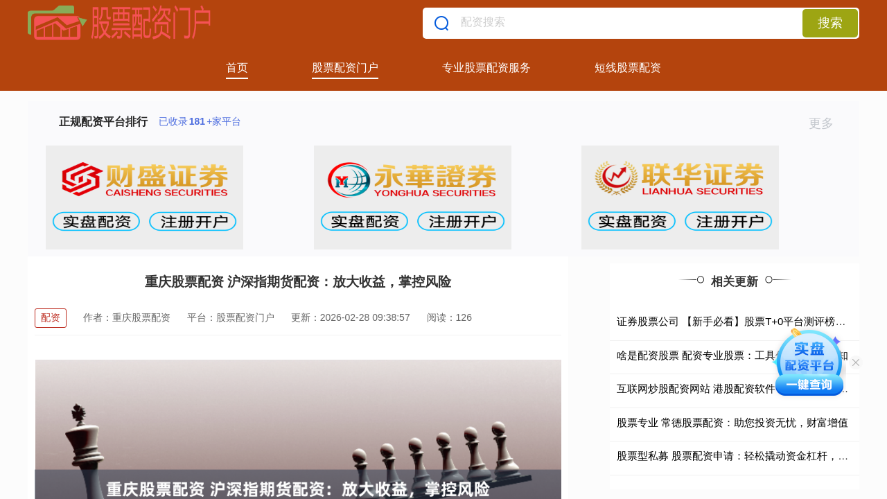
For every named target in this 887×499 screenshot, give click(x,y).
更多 (827, 123)
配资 (50, 317)
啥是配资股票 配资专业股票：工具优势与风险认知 (732, 355)
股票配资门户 (345, 67)
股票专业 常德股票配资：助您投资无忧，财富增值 (732, 422)
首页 (237, 67)
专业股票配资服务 (486, 67)
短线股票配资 (628, 67)
